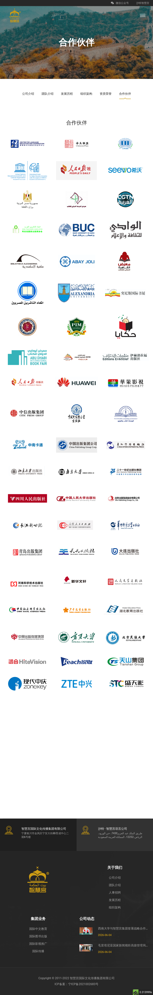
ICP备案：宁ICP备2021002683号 (77, 984)
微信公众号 (120, 2)
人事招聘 (115, 892)
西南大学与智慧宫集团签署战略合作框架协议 (124, 928)
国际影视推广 (38, 943)
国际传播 (38, 951)
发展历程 (115, 900)
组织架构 (115, 907)
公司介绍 (115, 877)
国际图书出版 (38, 936)
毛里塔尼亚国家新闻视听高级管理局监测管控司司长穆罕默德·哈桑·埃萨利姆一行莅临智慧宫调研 (124, 945)
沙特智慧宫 (142, 2)
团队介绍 (115, 885)
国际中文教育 (38, 929)
